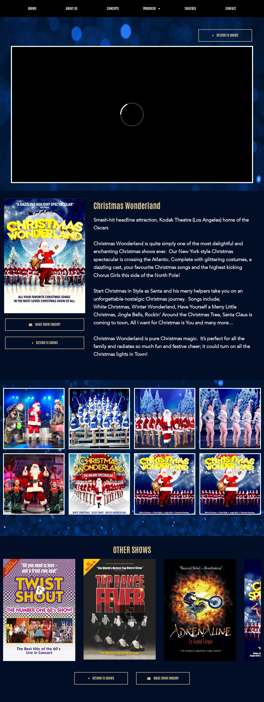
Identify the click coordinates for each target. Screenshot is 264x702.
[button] (225, 35)
